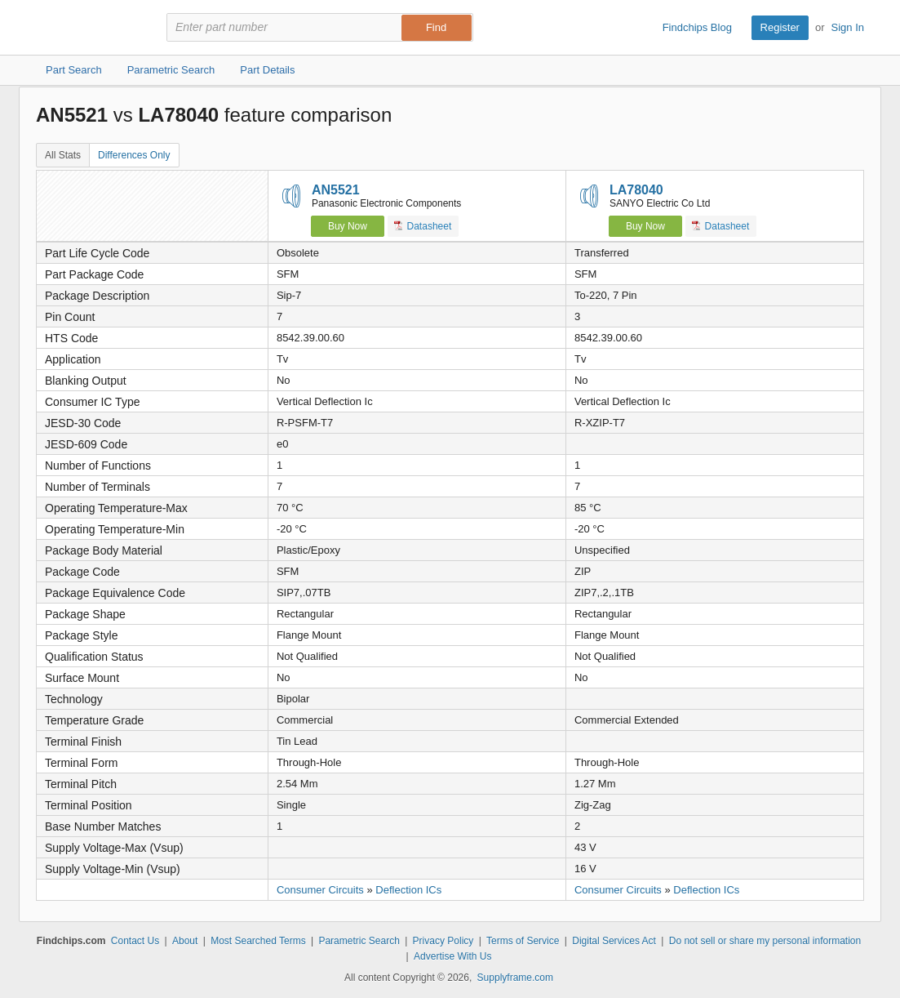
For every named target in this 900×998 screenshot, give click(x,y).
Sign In (847, 27)
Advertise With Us (452, 956)
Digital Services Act (614, 941)
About (184, 941)
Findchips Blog (697, 27)
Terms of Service (522, 941)
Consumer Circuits (320, 890)
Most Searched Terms (258, 941)
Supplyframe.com (515, 977)
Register (780, 27)
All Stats (63, 155)
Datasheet (423, 226)
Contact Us (135, 941)
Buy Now (347, 226)
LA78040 (636, 190)
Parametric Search (358, 941)
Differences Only (134, 155)
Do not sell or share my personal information (765, 941)
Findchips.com (89, 28)
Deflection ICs (408, 890)
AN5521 (336, 190)
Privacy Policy (443, 941)
